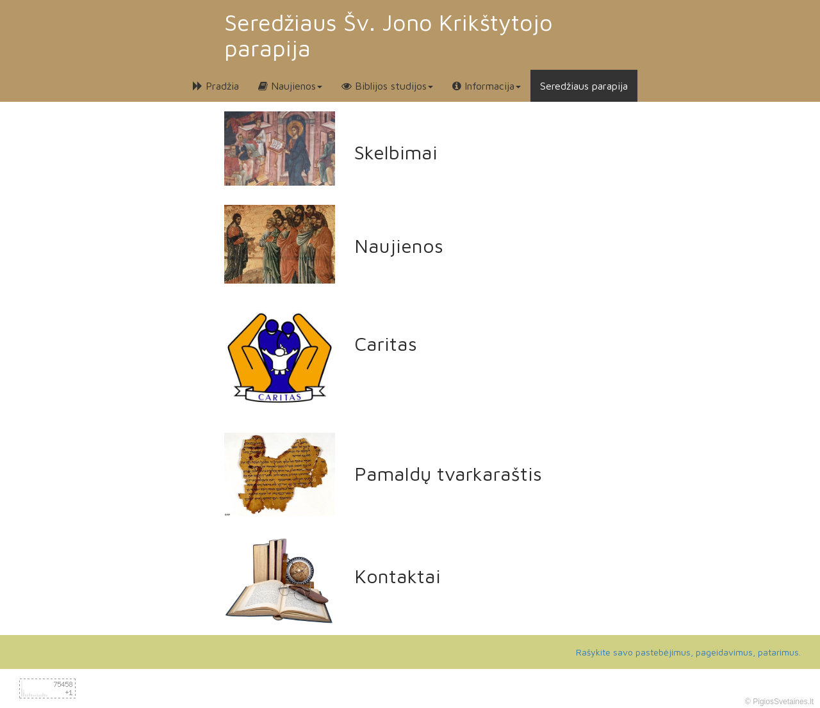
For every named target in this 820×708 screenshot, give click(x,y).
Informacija (486, 86)
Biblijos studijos (387, 86)
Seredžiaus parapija (584, 86)
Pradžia (216, 86)
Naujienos (290, 86)
